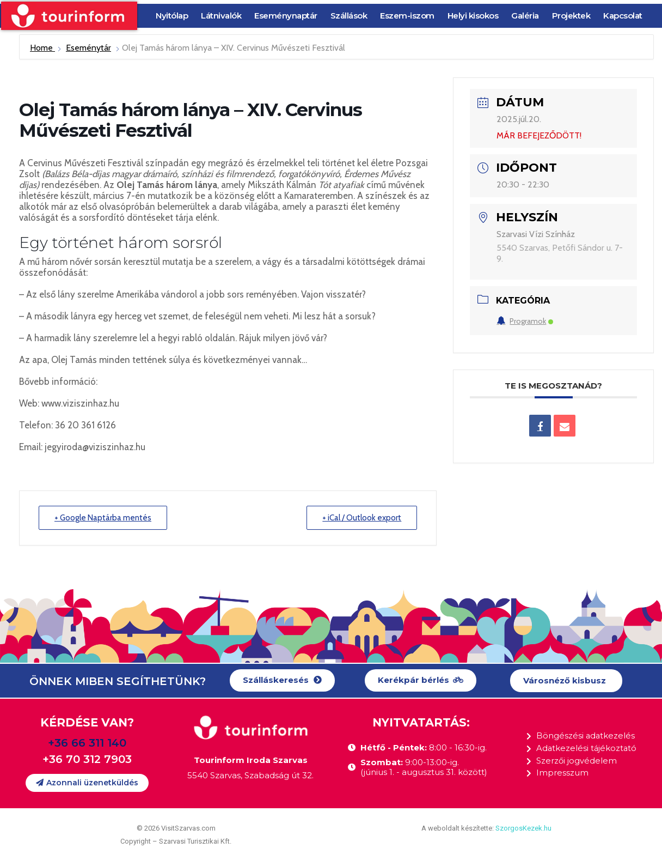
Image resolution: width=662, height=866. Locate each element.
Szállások (348, 15)
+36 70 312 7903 (87, 759)
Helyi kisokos (473, 15)
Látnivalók (221, 15)
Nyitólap (172, 15)
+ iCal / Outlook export (361, 518)
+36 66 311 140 (87, 742)
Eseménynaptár (285, 15)
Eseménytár (88, 48)
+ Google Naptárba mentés (102, 518)
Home (42, 48)
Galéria (525, 15)
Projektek (571, 15)
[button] (282, 680)
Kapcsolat (622, 15)
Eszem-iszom (407, 15)
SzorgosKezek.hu (523, 828)
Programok (525, 321)
